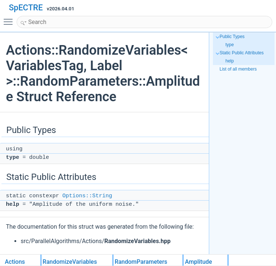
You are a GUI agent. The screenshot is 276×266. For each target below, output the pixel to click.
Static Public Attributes (241, 52)
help (229, 61)
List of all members (238, 69)
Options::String (87, 196)
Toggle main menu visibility (10, 18)
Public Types (232, 36)
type (229, 44)
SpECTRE (26, 7)
